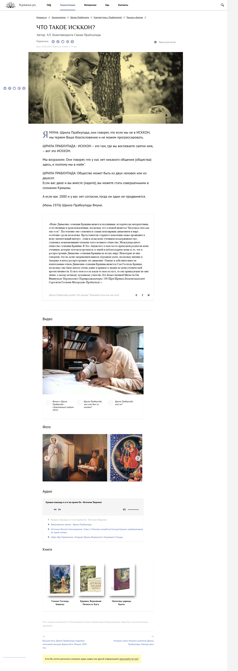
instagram (5, 625)
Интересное (90, 4)
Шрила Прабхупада (79, 17)
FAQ (49, 4)
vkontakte (19, 625)
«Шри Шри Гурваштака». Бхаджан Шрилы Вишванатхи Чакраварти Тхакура (87, 537)
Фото (7, 39)
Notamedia (8, 666)
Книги (8, 52)
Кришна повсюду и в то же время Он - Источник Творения (79, 519)
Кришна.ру (41, 17)
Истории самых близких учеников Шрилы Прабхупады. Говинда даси (134, 642)
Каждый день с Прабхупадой (108, 17)
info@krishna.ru (10, 651)
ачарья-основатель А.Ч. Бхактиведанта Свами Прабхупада (75, 622)
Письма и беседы (134, 17)
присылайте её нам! (129, 658)
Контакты (123, 4)
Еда (107, 4)
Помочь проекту (10, 633)
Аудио (7, 46)
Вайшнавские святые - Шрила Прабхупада (71, 524)
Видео (7, 33)
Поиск (222, 4)
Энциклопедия (67, 4)
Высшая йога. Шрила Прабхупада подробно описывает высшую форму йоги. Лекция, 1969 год (65, 644)
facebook (12, 625)
